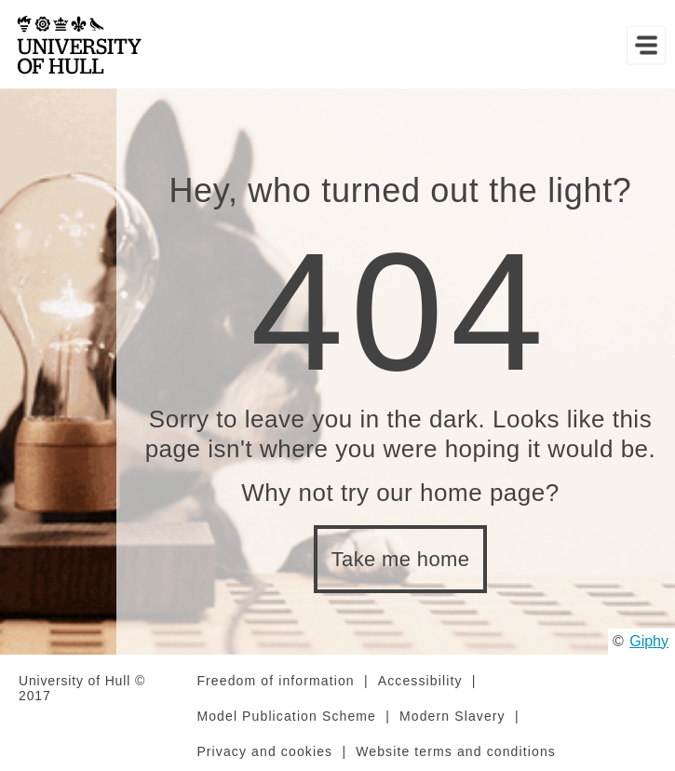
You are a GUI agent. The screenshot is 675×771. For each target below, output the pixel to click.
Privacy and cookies (264, 751)
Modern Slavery (452, 716)
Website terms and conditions (456, 751)
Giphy (648, 641)
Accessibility (420, 680)
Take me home (400, 559)
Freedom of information (275, 680)
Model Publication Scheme (286, 716)
